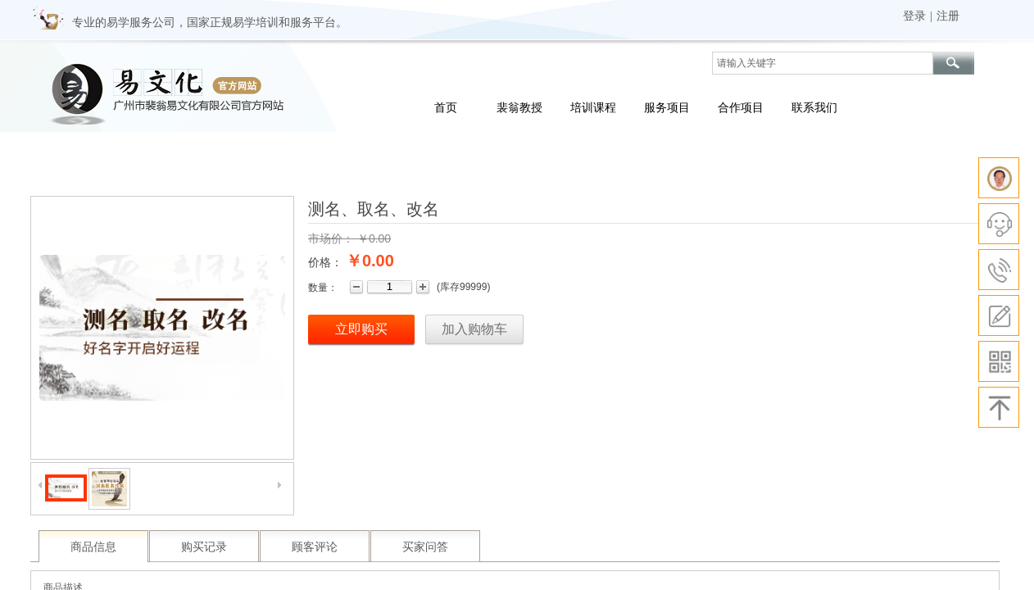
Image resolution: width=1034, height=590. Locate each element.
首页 (445, 107)
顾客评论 (315, 547)
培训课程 (593, 107)
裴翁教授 (519, 107)
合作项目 (741, 107)
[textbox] (822, 63)
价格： (325, 262)
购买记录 (204, 547)
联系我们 (814, 107)
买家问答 (425, 547)
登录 (914, 16)
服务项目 (667, 107)
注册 (947, 16)
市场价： (331, 238)
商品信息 (93, 547)
